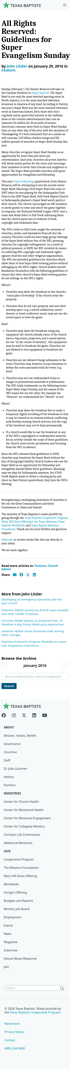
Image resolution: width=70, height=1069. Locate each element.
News (7, 934)
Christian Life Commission (22, 835)
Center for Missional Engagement (27, 818)
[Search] (63, 988)
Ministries (12, 793)
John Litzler (17, 66)
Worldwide (11, 884)
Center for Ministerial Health (23, 810)
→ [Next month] (65, 665)
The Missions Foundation (21, 868)
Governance (12, 744)
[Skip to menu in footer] (65, 5)
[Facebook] (5, 714)
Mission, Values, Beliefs (20, 735)
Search (9, 686)
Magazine (10, 942)
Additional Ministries (18, 843)
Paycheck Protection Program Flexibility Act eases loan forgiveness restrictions (33, 643)
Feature (8, 70)
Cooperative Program (19, 859)
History (9, 777)
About (9, 727)
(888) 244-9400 (14, 1048)
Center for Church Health (21, 802)
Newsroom (12, 1024)
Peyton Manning (23, 181)
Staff (7, 760)
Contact (9, 1040)
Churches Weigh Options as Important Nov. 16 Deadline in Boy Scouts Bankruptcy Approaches (32, 622)
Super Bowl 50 (40, 93)
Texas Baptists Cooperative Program (46, 518)
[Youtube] (44, 714)
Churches (10, 752)
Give (7, 851)
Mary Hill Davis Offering (20, 876)
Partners (10, 785)
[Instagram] (14, 714)
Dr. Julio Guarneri (15, 769)
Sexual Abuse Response (20, 958)
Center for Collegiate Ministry (24, 826)
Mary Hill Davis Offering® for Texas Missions (29, 521)
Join (6, 967)
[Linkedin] (34, 714)
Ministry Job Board (16, 909)
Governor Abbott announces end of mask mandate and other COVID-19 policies (35, 612)
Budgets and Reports (18, 901)
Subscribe (7, 539)
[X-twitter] (24, 714)
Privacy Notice (14, 1032)
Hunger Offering (15, 892)
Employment (12, 917)
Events (8, 925)
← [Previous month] (4, 665)
